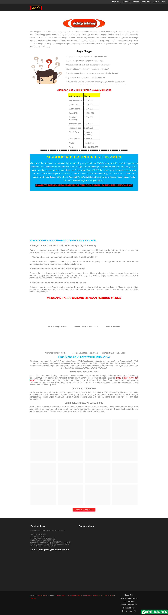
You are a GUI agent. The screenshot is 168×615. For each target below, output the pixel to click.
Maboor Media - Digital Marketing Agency (69, 595)
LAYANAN (125, 2)
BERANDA (115, 2)
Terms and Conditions (107, 595)
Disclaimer (96, 595)
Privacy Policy (87, 595)
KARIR (164, 2)
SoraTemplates (42, 595)
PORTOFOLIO (146, 2)
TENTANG (136, 2)
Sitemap (33, 598)
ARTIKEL (156, 2)
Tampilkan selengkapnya (84, 510)
